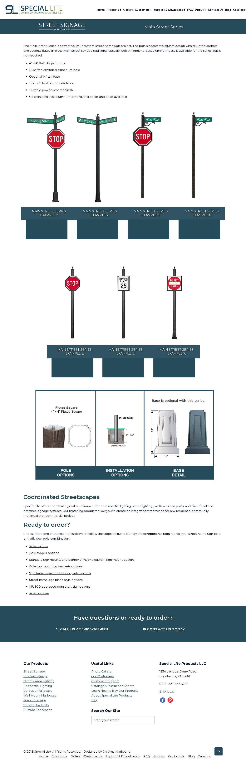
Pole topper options (44, 552)
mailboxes (90, 97)
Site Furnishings (34, 699)
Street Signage (34, 671)
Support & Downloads (123, 756)
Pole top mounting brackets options (55, 566)
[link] (46, 158)
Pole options (38, 545)
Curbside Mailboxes (37, 690)
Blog (94, 699)
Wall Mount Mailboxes (39, 695)
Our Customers (102, 675)
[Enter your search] (123, 719)
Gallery (76, 756)
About (159, 756)
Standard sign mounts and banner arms (58, 559)
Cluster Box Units (36, 704)
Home (43, 756)
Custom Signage (35, 675)
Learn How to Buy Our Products (114, 690)
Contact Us (176, 756)
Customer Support (105, 680)
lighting (76, 97)
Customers (93, 756)
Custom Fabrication (37, 709)
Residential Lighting (37, 685)
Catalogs (204, 756)
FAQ (146, 756)
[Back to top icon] (218, 751)
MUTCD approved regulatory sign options (59, 586)
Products (59, 756)
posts (109, 97)
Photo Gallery (101, 671)
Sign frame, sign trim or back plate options (60, 572)
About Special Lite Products (111, 695)
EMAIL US (166, 691)
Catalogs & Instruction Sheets (112, 685)
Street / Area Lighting (38, 680)
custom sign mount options (114, 559)
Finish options (39, 593)
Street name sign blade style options (55, 579)
